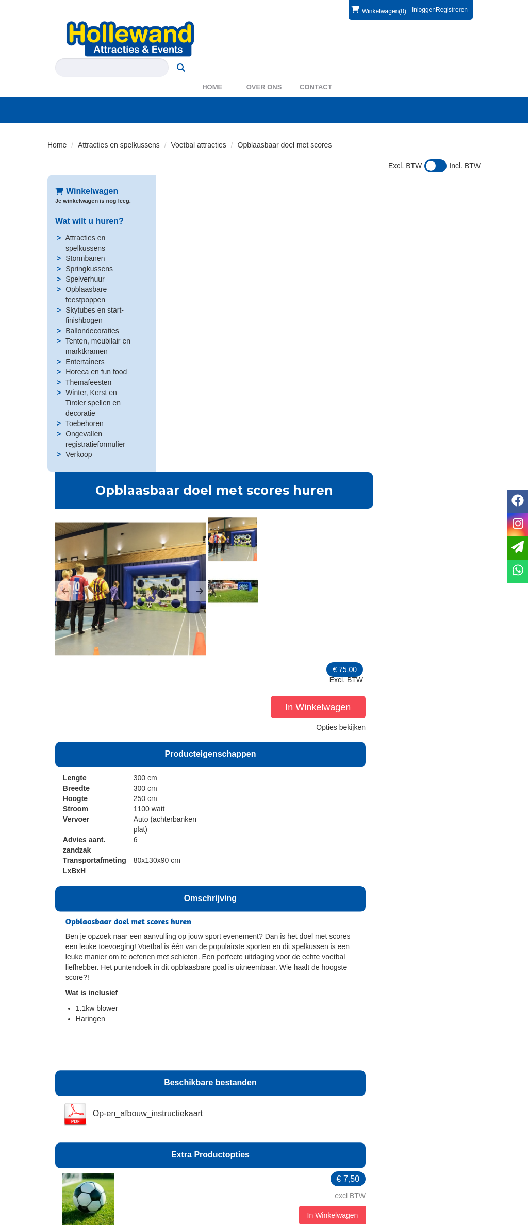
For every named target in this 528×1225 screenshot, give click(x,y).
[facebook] (452, 1216)
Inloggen (424, 10)
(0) (378, 9)
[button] (173, 275)
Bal (252, 754)
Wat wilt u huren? (89, 202)
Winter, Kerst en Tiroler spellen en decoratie (93, 384)
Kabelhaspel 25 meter (292, 905)
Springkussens (89, 250)
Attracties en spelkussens (119, 126)
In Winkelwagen (426, 240)
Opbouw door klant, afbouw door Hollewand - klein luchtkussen (317, 1060)
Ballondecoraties (92, 312)
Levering (292, 1162)
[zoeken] (460, 38)
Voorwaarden (412, 1173)
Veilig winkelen (302, 1173)
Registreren (452, 10)
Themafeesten (88, 364)
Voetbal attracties (198, 126)
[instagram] (471, 1216)
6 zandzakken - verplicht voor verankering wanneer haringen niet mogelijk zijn (312, 839)
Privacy (290, 1183)
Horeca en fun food (96, 353)
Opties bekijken (448, 260)
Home (212, 68)
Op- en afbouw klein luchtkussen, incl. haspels (302, 985)
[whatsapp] (517, 571)
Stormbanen (85, 240)
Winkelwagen (86, 172)
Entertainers (84, 343)
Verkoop (78, 436)
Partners (180, 1173)
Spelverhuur (85, 260)
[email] (517, 548)
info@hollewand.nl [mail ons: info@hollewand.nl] (91, 1181)
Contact (316, 68)
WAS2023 (183, 1183)
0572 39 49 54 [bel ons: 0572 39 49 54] (85, 1163)
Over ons (264, 68)
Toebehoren (84, 405)
